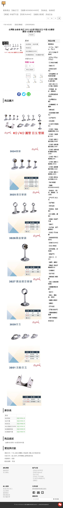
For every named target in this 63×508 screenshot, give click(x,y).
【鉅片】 (51, 292)
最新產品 (6, 10)
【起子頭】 (51, 273)
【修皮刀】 (15, 10)
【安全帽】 (51, 121)
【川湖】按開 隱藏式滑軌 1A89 (53, 145)
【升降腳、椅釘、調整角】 (52, 90)
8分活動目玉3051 (31, 51)
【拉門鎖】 (51, 203)
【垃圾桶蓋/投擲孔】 (53, 114)
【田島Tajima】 (25, 14)
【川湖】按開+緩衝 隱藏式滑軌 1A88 (53, 151)
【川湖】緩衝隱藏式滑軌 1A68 (53, 168)
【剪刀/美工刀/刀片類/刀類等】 (53, 85)
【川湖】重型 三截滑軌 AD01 (53, 173)
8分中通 (35, 44)
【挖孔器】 (51, 206)
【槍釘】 (51, 224)
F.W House (8, 24)
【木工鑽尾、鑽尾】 (53, 215)
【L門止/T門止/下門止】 (53, 58)
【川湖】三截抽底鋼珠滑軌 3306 (53, 130)
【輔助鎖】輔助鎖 (53, 278)
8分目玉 (28, 48)
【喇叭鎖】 (51, 109)
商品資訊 (31, 34)
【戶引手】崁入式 (53, 199)
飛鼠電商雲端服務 (43, 504)
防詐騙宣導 (6, 497)
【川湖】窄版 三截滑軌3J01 (53, 158)
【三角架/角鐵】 (53, 62)
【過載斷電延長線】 (53, 288)
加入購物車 (29, 69)
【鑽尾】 (51, 303)
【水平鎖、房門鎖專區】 (53, 228)
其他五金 (49, 14)
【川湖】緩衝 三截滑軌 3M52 (53, 163)
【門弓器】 (51, 306)
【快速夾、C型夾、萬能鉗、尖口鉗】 (53, 192)
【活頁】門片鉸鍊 (53, 233)
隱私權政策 (6, 495)
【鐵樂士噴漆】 (39, 14)
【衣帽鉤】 (51, 270)
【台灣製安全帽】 (52, 100)
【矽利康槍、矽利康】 (53, 250)
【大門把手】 (52, 118)
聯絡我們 (6, 470)
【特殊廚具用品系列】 (53, 238)
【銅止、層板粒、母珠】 (52, 296)
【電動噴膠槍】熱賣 (53, 313)
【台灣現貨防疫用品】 (53, 95)
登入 (11, 489)
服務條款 (6, 493)
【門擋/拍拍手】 (53, 309)
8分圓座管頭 (30, 55)
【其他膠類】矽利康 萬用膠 (53, 75)
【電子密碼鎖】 (53, 318)
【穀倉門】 (51, 254)
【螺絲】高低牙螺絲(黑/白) (53, 266)
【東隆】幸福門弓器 (10, 14)
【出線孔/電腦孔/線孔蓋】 (52, 80)
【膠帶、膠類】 (53, 262)
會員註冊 (6, 489)
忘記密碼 (6, 491)
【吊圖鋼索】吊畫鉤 (53, 105)
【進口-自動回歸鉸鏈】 (53, 283)
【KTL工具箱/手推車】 (53, 53)
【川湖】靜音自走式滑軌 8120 (53, 178)
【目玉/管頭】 (18, 24)
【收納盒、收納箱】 (48, 10)
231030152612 (30, 24)
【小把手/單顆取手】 (53, 125)
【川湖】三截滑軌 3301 (53, 135)
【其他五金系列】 (52, 70)
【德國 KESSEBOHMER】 (30, 10)
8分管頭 (28, 44)
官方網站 (6, 472)
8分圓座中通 (40, 55)
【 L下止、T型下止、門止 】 (53, 48)
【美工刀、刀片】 (52, 258)
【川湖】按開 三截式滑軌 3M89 (53, 140)
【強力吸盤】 (52, 182)
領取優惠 (56, 499)
